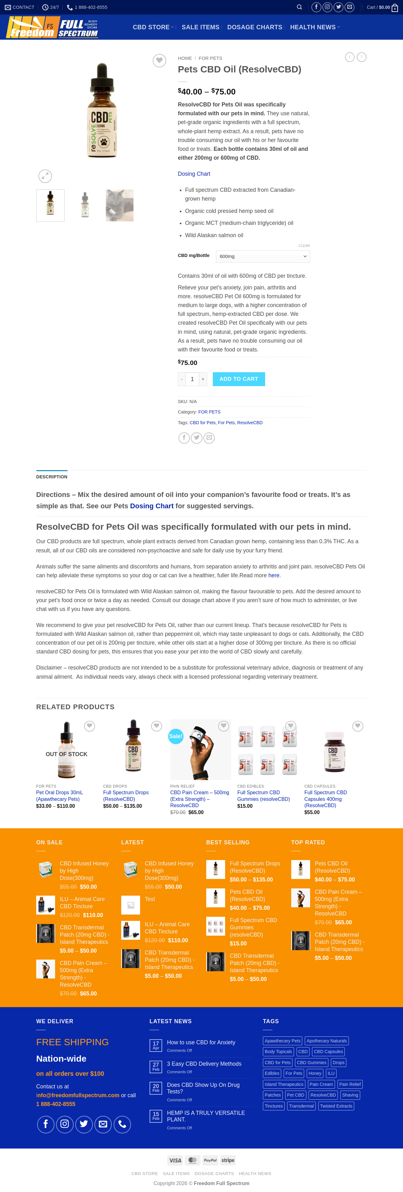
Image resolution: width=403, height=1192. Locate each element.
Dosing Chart (194, 174)
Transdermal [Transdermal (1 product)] (301, 1106)
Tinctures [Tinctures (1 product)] (274, 1106)
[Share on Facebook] (184, 438)
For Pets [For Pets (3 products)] (294, 1073)
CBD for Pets (203, 422)
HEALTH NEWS (315, 27)
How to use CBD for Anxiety (201, 1042)
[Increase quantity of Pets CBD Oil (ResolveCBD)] (203, 379)
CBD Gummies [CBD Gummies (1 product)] (311, 1062)
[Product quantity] (192, 379)
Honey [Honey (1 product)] (315, 1073)
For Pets (226, 422)
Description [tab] (51, 476)
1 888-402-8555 (55, 1104)
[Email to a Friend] (209, 438)
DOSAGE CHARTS (254, 27)
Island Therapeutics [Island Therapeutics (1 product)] (284, 1084)
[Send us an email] (349, 7)
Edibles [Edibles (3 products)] (272, 1073)
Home (185, 58)
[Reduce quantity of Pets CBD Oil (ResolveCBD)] (181, 379)
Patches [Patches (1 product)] (273, 1095)
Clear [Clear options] (304, 246)
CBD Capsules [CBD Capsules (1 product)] (328, 1051)
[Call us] (122, 1124)
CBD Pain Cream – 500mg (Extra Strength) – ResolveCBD (199, 799)
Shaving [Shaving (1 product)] (350, 1095)
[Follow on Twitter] (338, 7)
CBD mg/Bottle (194, 255)
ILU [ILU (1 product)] (331, 1073)
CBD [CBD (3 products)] (303, 1051)
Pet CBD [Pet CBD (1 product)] (295, 1095)
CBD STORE (153, 27)
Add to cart (238, 379)
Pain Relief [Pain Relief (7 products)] (350, 1084)
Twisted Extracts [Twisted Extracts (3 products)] (336, 1106)
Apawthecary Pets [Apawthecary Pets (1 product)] (282, 1040)
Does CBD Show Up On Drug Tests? (203, 1088)
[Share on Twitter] (196, 438)
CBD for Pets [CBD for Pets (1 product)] (278, 1062)
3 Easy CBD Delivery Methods (204, 1064)
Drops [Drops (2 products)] (339, 1062)
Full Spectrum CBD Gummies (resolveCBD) (263, 796)
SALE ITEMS (200, 27)
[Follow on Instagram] (327, 7)
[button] (299, 7)
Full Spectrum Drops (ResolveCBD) (126, 796)
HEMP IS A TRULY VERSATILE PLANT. (206, 1116)
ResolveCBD (250, 422)
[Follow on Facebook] (316, 7)
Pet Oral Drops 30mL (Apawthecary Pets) (59, 796)
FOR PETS (210, 58)
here (273, 575)
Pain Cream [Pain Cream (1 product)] (321, 1084)
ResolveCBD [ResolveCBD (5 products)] (323, 1095)
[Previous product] (361, 57)
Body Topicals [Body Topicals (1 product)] (278, 1051)
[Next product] (350, 57)
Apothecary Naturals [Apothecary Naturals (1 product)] (327, 1040)
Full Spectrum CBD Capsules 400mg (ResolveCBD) (325, 799)
